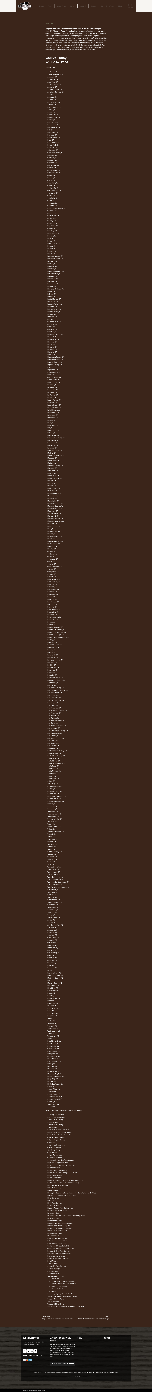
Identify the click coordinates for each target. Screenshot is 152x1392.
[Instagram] (128, 5)
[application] (62, 1364)
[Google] (132, 7)
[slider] (59, 1363)
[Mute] (68, 1364)
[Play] (52, 1364)
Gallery (72, 6)
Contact (93, 6)
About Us (83, 6)
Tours (50, 6)
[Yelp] (131, 5)
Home (41, 6)
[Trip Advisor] (129, 7)
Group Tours (61, 6)
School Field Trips (107, 6)
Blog (120, 6)
